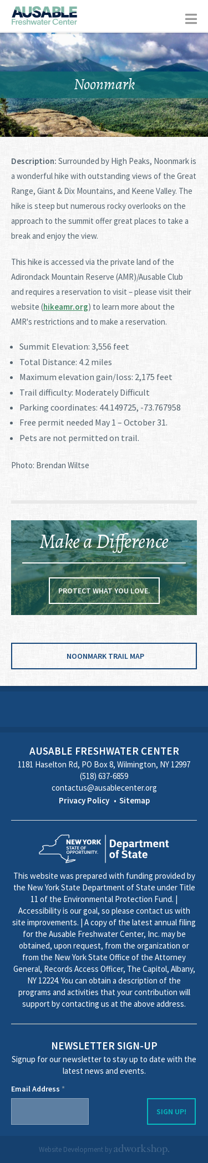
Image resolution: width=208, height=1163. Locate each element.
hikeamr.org (65, 306)
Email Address (38, 1089)
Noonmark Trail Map (105, 656)
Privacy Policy (84, 800)
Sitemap (134, 800)
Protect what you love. (104, 591)
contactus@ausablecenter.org (104, 787)
